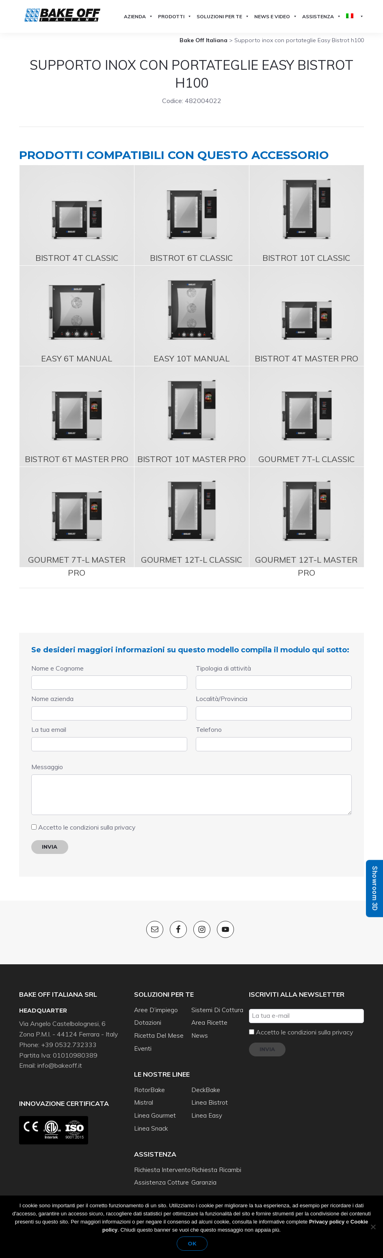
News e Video (275, 16)
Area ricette (209, 1014)
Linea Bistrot (209, 1094)
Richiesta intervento (162, 1162)
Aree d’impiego (156, 1002)
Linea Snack (151, 1120)
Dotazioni (147, 1014)
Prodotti (175, 16)
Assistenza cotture (161, 1174)
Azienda (138, 16)
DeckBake (205, 1082)
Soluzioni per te (223, 16)
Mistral (143, 1094)
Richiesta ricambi (216, 1162)
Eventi (142, 1040)
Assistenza (321, 16)
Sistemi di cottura (217, 1002)
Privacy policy (326, 1223)
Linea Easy (206, 1107)
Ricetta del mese (159, 1027)
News (199, 1027)
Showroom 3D (375, 888)
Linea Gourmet (155, 1107)
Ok (193, 1244)
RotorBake (149, 1082)
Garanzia (203, 1174)
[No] (373, 1227)
